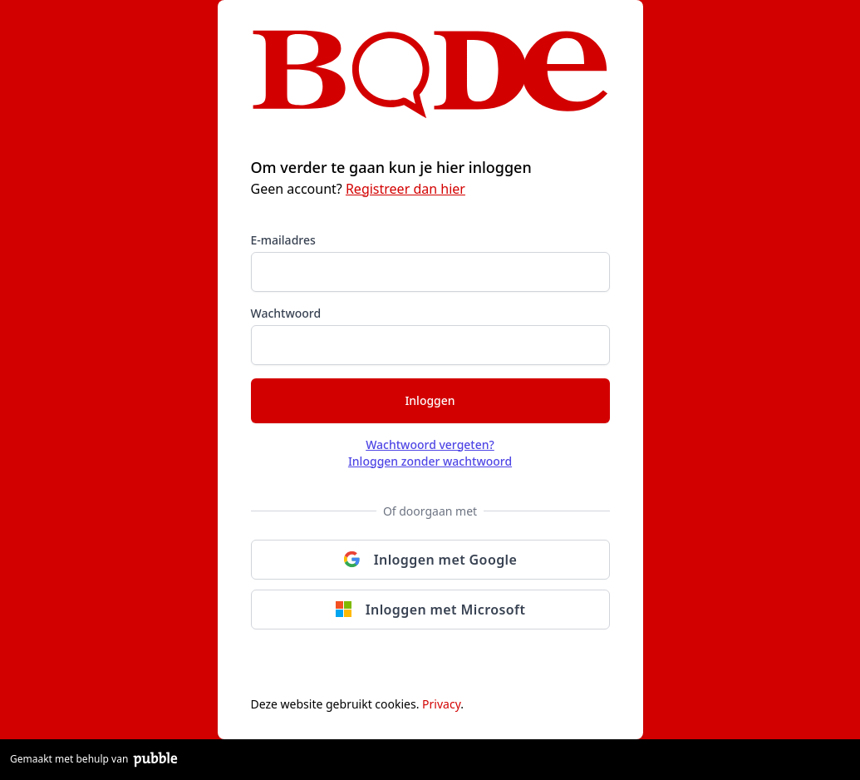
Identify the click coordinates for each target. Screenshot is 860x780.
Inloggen (430, 400)
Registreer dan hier (405, 189)
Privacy (441, 704)
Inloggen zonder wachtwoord (430, 461)
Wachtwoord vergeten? (430, 444)
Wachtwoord (286, 313)
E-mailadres (283, 240)
